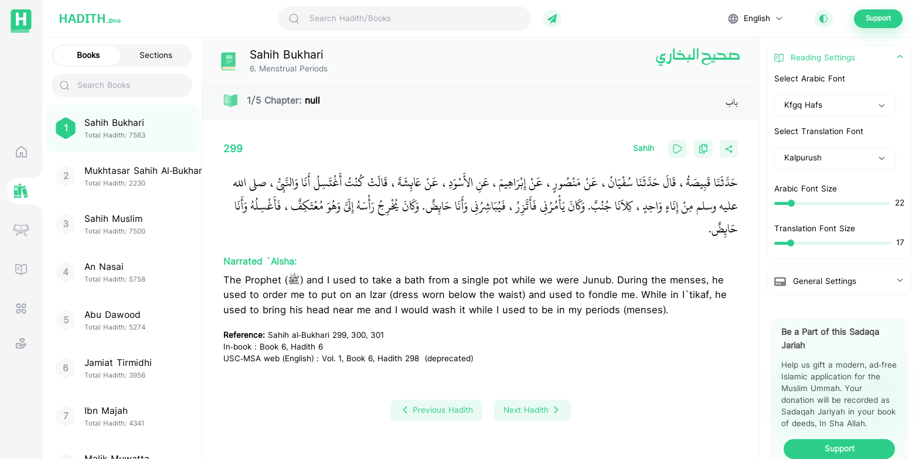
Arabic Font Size (805, 189)
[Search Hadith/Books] (415, 19)
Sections (155, 55)
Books (88, 55)
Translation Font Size (814, 229)
